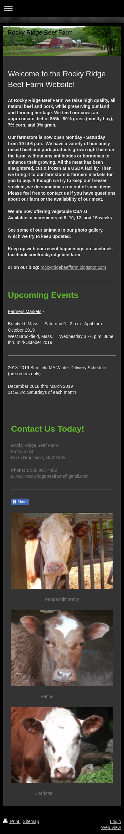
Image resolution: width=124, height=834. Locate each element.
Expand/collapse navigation (62, 8)
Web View (111, 827)
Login (115, 821)
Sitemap (31, 821)
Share (20, 502)
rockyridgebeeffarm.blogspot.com (73, 267)
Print (12, 821)
